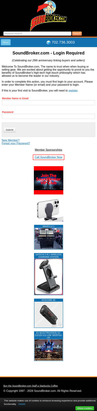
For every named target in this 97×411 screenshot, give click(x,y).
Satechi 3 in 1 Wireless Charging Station (49, 255)
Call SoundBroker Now (48, 157)
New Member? (11, 140)
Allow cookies (84, 408)
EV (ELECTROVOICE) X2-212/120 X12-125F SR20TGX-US (48, 335)
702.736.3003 (63, 42)
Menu (6, 42)
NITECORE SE (48, 300)
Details (21, 404)
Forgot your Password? (16, 143)
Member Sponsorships (48, 149)
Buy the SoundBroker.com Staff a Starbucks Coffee (30, 385)
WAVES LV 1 (48, 226)
